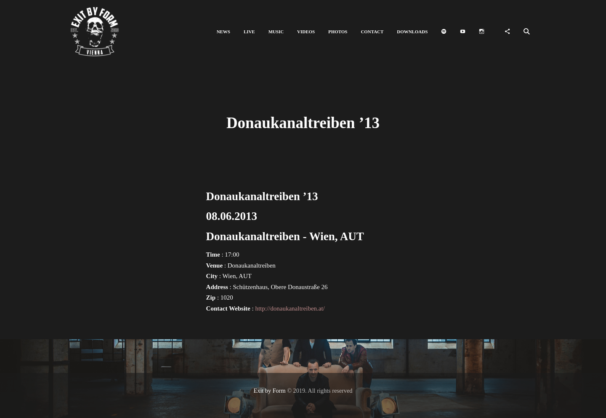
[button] (223, 31)
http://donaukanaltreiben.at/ (289, 308)
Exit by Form (270, 390)
